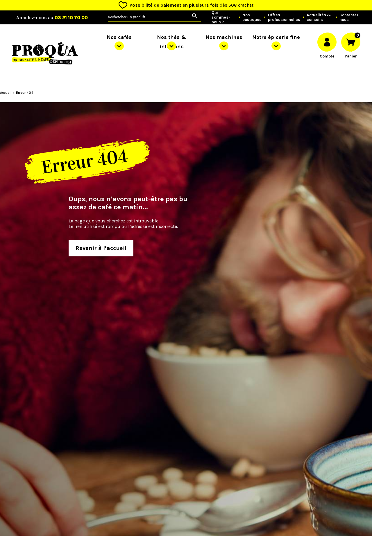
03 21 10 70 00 (71, 17)
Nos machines (223, 37)
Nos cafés (119, 37)
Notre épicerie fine (276, 37)
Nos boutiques (252, 17)
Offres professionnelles (284, 17)
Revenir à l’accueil (101, 248)
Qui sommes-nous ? (221, 17)
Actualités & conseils (319, 17)
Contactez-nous (349, 17)
